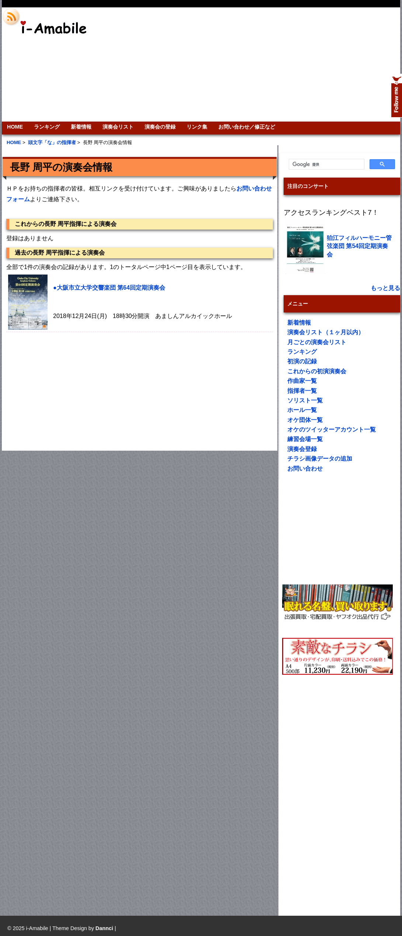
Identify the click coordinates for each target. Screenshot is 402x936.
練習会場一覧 (305, 439)
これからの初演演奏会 (316, 371)
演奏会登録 (302, 449)
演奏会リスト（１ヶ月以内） (325, 332)
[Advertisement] (288, 64)
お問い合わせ (305, 468)
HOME (15, 127)
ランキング (47, 127)
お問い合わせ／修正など (246, 127)
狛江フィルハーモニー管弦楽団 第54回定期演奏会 (359, 246)
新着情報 (81, 127)
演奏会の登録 (160, 127)
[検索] (325, 164)
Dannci (104, 928)
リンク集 (197, 127)
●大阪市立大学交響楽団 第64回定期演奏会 (109, 287)
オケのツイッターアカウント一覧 (331, 429)
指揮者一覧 (302, 391)
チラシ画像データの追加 (319, 458)
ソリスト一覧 (305, 400)
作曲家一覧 (302, 381)
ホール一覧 (302, 410)
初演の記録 (302, 361)
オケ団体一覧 (305, 420)
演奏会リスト (118, 127)
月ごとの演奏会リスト (316, 342)
